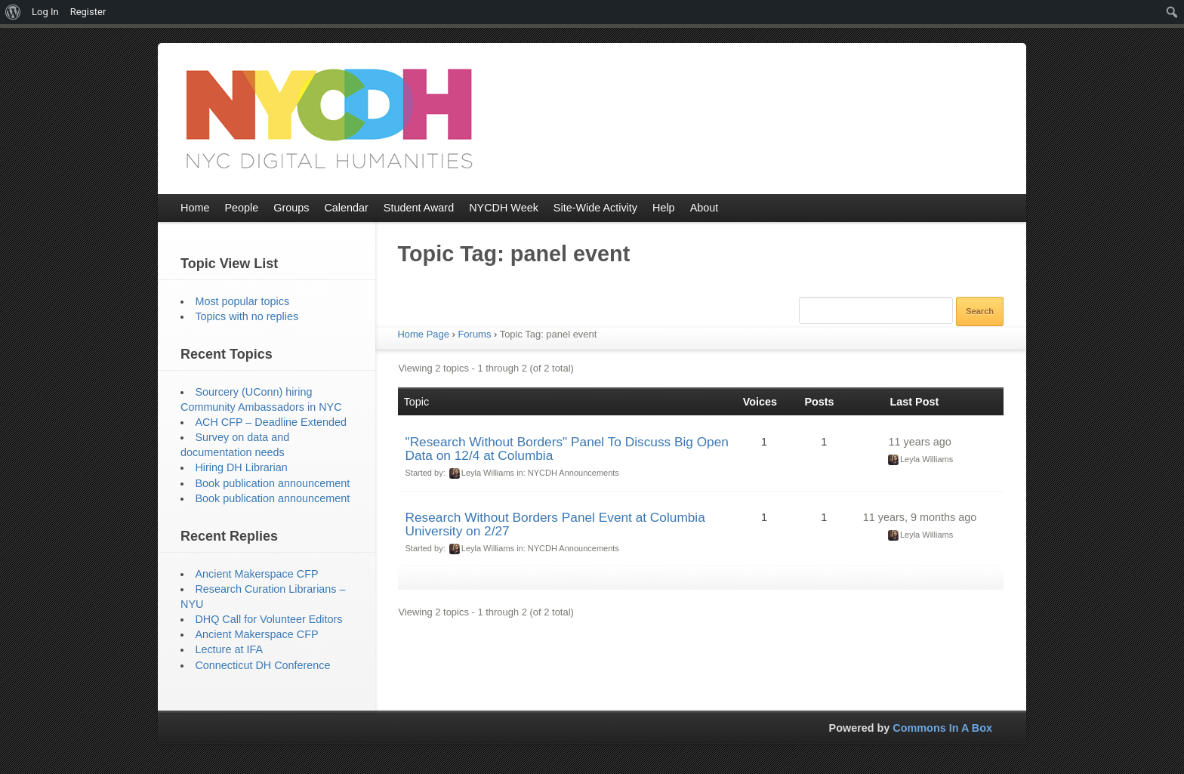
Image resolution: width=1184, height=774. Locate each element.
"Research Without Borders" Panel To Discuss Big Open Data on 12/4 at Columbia (567, 448)
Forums (474, 334)
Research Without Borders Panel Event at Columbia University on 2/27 (555, 524)
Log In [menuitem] (45, 11)
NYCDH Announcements (573, 472)
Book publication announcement (272, 483)
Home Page (423, 334)
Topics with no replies (246, 316)
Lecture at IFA (229, 649)
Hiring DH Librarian (241, 467)
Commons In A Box (942, 728)
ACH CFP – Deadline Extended (271, 422)
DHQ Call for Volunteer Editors (268, 619)
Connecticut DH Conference (262, 665)
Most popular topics (242, 301)
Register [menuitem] (88, 11)
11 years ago (919, 442)
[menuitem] (13, 12)
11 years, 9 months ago (919, 517)
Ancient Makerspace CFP (256, 574)
